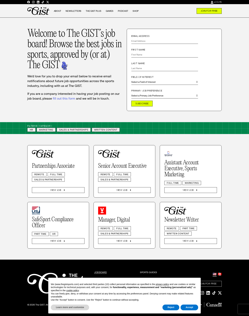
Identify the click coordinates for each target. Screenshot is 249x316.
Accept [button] (189, 307)
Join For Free (209, 11)
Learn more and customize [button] (70, 307)
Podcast (123, 11)
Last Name (138, 63)
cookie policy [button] (72, 290)
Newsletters (73, 11)
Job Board (100, 272)
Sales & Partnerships (73, 129)
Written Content (105, 129)
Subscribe (141, 103)
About (57, 11)
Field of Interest (142, 77)
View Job (58, 190)
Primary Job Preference (146, 90)
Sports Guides (148, 272)
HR (31, 129)
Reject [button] (171, 307)
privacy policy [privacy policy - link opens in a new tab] (162, 284)
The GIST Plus (93, 11)
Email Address (140, 36)
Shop (136, 11)
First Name (138, 49)
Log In (218, 2)
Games (110, 11)
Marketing (46, 129)
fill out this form (64, 98)
